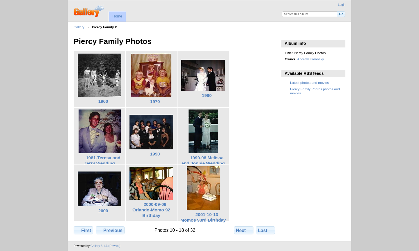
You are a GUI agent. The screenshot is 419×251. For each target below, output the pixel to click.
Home (117, 16)
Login (341, 4)
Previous (110, 230)
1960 (103, 101)
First (83, 230)
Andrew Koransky (310, 59)
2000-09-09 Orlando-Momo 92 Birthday (151, 210)
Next (243, 230)
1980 (207, 95)
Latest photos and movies (309, 82)
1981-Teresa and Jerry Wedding (102, 160)
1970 (155, 101)
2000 (103, 210)
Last (265, 230)
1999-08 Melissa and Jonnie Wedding (203, 160)
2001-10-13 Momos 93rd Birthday (203, 217)
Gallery (79, 27)
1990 (155, 153)
